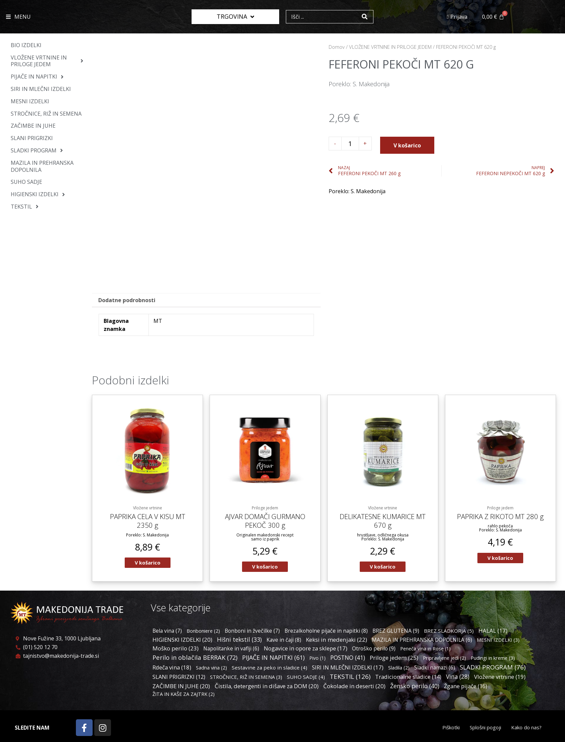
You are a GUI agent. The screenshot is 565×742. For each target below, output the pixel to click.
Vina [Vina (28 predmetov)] (457, 678)
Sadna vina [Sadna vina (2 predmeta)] (211, 669)
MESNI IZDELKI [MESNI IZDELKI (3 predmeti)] (498, 641)
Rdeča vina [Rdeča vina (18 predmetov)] (171, 668)
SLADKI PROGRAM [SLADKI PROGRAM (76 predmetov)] (493, 668)
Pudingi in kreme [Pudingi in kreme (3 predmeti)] (493, 659)
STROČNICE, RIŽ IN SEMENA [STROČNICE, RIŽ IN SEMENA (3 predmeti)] (246, 678)
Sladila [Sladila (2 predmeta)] (399, 669)
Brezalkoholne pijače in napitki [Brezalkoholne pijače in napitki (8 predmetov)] (326, 632)
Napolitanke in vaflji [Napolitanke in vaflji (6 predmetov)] (231, 649)
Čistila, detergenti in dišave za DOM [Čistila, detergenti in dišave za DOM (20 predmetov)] (267, 687)
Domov (337, 46)
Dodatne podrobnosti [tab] (126, 300)
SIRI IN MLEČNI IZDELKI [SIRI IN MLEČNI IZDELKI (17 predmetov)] (347, 668)
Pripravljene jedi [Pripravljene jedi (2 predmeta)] (444, 659)
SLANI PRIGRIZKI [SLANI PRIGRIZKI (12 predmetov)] (178, 678)
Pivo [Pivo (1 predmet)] (317, 659)
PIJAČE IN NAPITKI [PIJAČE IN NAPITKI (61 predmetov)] (273, 659)
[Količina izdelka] (350, 143)
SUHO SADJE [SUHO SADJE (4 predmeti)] (306, 678)
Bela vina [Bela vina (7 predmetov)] (167, 632)
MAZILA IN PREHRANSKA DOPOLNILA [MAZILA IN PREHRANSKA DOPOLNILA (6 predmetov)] (422, 641)
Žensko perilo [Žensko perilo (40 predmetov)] (414, 687)
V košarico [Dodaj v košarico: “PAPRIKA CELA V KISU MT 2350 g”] (147, 563)
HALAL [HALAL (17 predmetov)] (492, 632)
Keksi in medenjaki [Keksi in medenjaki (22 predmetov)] (336, 641)
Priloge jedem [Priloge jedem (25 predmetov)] (394, 659)
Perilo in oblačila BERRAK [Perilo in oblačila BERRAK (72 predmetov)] (194, 658)
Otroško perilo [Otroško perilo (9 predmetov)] (374, 649)
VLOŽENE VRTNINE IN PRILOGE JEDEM (390, 46)
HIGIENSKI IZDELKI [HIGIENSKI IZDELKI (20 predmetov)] (182, 641)
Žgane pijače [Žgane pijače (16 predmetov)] (465, 687)
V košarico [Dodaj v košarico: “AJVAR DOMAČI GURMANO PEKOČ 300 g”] (265, 567)
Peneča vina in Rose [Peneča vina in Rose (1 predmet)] (425, 650)
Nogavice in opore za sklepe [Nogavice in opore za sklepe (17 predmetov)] (305, 649)
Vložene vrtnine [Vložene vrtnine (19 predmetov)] (500, 678)
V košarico (407, 145)
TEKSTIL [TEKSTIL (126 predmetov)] (350, 677)
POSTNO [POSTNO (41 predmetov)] (347, 659)
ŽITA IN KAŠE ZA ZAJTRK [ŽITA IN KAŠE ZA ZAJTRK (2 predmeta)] (183, 695)
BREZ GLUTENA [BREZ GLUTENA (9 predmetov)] (395, 632)
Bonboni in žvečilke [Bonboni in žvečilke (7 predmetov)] (252, 632)
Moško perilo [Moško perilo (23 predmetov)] (175, 649)
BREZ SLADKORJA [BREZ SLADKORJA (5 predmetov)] (449, 632)
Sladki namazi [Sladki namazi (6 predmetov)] (434, 668)
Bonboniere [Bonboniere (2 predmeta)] (203, 632)
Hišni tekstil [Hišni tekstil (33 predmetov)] (239, 641)
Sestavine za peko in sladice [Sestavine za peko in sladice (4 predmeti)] (269, 668)
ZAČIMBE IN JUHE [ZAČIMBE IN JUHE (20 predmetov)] (181, 687)
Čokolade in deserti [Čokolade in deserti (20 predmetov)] (354, 687)
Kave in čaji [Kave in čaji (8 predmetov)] (283, 641)
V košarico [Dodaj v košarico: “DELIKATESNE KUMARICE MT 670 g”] (383, 567)
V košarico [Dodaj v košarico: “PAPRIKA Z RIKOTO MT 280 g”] (500, 558)
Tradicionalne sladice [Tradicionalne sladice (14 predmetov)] (408, 678)
